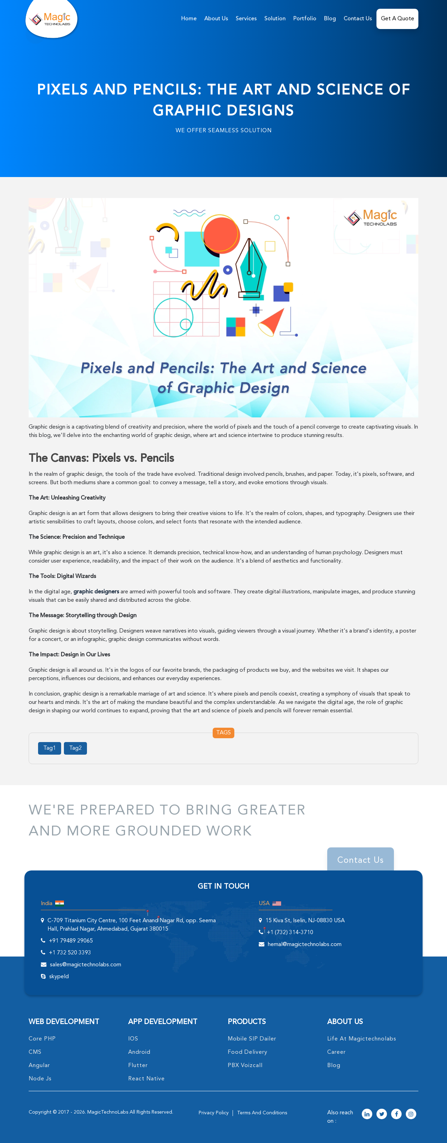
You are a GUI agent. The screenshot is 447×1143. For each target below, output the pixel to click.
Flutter (138, 1065)
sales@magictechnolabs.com (85, 965)
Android (139, 1052)
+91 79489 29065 (71, 941)
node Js (40, 1079)
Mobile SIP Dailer (252, 1039)
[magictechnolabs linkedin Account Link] (367, 1114)
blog (333, 1065)
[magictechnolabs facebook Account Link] (396, 1114)
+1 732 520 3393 (70, 953)
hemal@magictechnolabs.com (305, 944)
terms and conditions (262, 1112)
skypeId (59, 977)
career (336, 1052)
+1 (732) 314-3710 (290, 933)
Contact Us (358, 19)
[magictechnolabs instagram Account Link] (411, 1114)
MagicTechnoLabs (107, 1112)
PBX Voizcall (245, 1065)
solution (275, 19)
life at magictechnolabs (361, 1039)
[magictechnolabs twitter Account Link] (381, 1114)
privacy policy (214, 1112)
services (246, 19)
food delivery (248, 1052)
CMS (35, 1052)
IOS (133, 1039)
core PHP (42, 1039)
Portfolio (304, 19)
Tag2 (75, 748)
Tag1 (49, 748)
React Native (146, 1079)
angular (39, 1065)
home (189, 19)
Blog (330, 19)
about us (216, 19)
